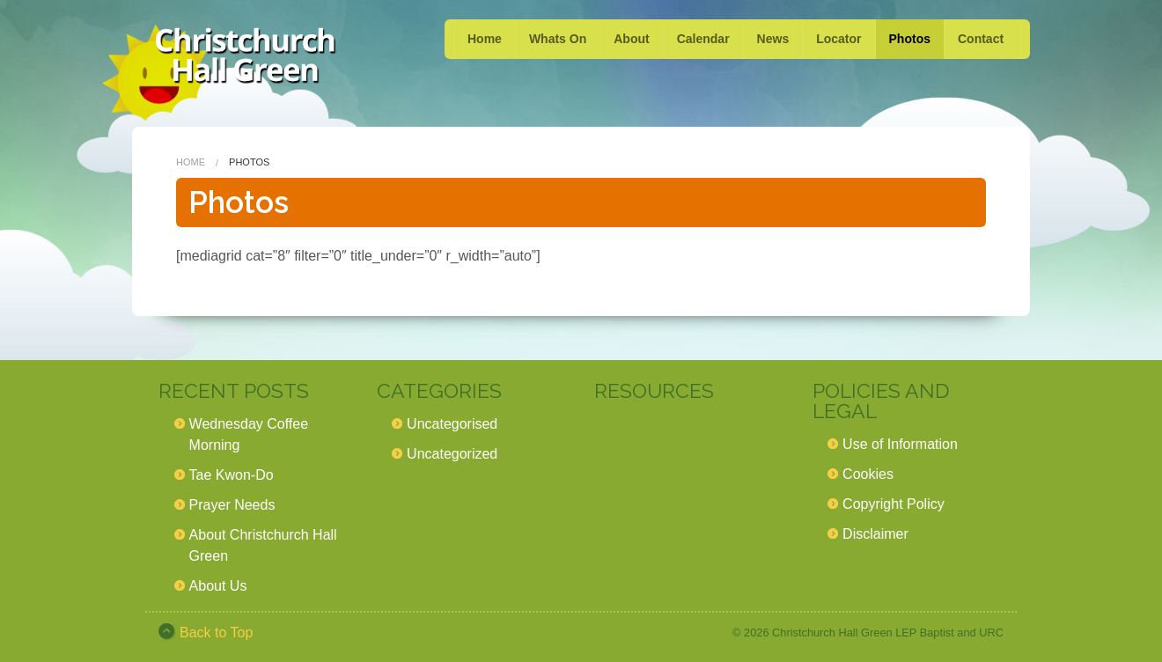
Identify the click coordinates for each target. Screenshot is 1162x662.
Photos (909, 39)
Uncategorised (452, 423)
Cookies (868, 474)
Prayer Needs (232, 504)
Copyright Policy (893, 503)
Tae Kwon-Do (231, 474)
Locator (838, 39)
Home (484, 39)
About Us (218, 585)
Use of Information (900, 444)
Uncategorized (452, 453)
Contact (981, 39)
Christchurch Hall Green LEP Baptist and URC (888, 632)
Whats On (557, 39)
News (773, 39)
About (631, 39)
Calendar (703, 39)
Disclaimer (875, 533)
